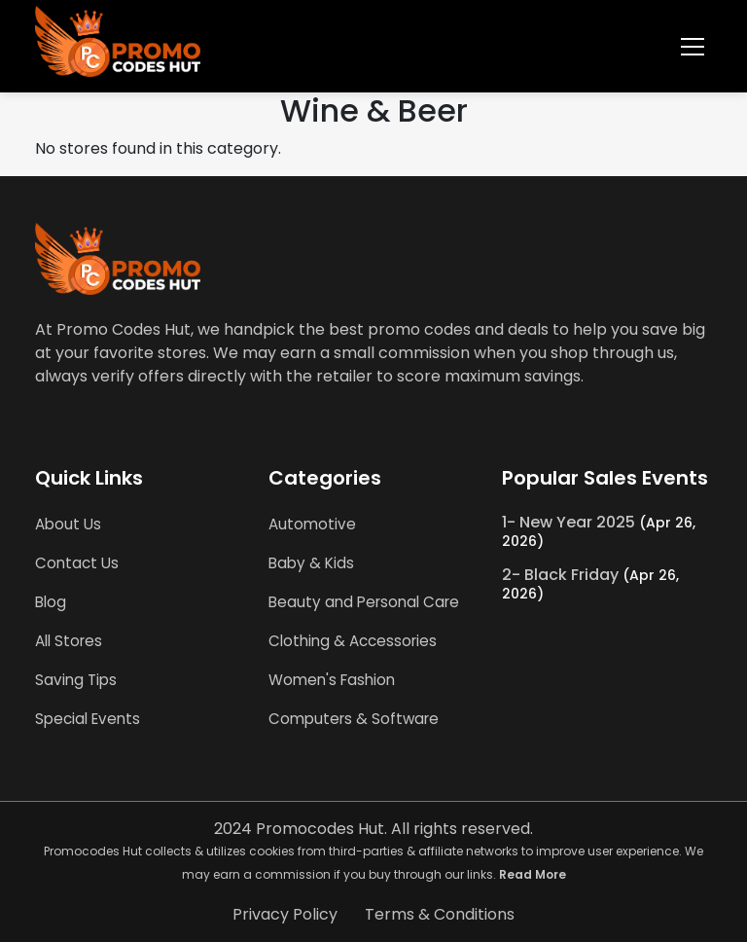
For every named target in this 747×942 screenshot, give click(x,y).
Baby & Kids (311, 563)
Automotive (312, 524)
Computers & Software (353, 718)
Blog (50, 602)
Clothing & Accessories (352, 641)
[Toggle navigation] (692, 46)
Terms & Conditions (440, 914)
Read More (532, 874)
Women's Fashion (331, 680)
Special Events (87, 718)
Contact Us (77, 563)
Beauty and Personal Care (363, 602)
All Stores (68, 641)
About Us (68, 524)
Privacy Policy (285, 914)
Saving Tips (76, 680)
